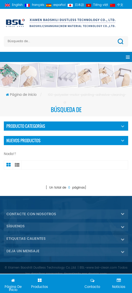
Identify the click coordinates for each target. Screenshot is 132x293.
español (56, 5)
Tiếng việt (97, 5)
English (14, 5)
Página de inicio (21, 95)
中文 (116, 5)
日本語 (76, 5)
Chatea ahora (66, 284)
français (34, 5)
